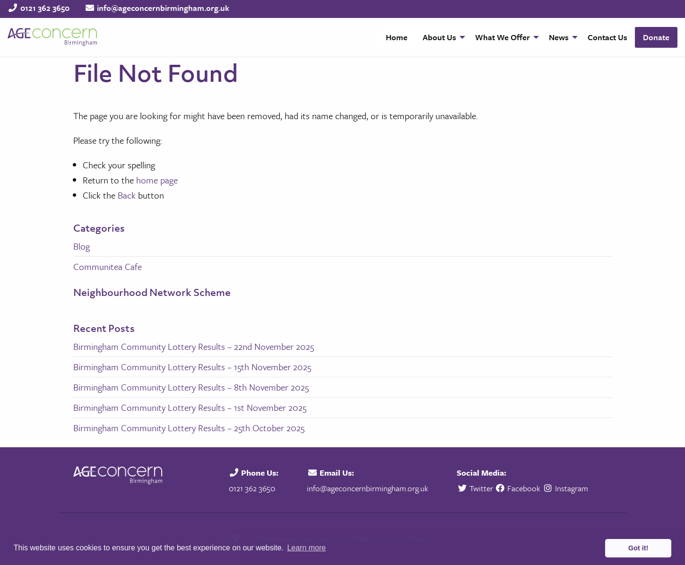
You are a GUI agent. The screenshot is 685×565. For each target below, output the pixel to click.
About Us (439, 37)
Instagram (565, 488)
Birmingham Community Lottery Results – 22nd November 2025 (193, 346)
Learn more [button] (306, 548)
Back (127, 195)
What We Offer (502, 37)
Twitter (476, 488)
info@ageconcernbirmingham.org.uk (163, 8)
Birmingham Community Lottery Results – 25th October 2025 (188, 427)
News (559, 37)
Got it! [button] (638, 548)
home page (157, 180)
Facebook (518, 488)
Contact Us (607, 37)
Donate (656, 37)
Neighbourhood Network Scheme (152, 292)
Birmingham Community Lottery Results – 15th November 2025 (192, 366)
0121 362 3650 (44, 8)
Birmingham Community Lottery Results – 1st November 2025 (189, 407)
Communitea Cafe (107, 266)
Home (397, 37)
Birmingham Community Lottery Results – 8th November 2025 (191, 387)
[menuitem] (396, 37)
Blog (81, 246)
